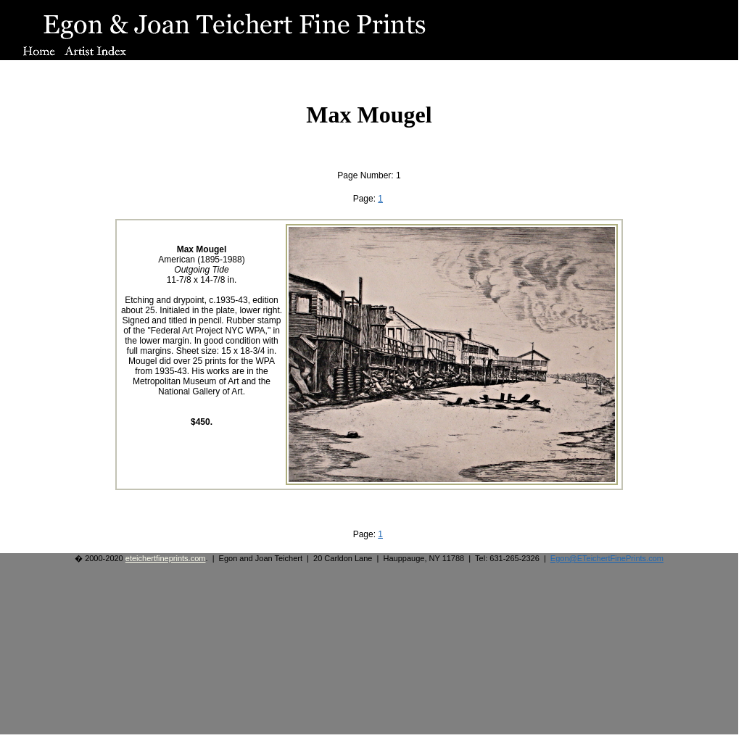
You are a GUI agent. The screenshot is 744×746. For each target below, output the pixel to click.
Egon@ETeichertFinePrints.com (607, 558)
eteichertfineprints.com (165, 558)
